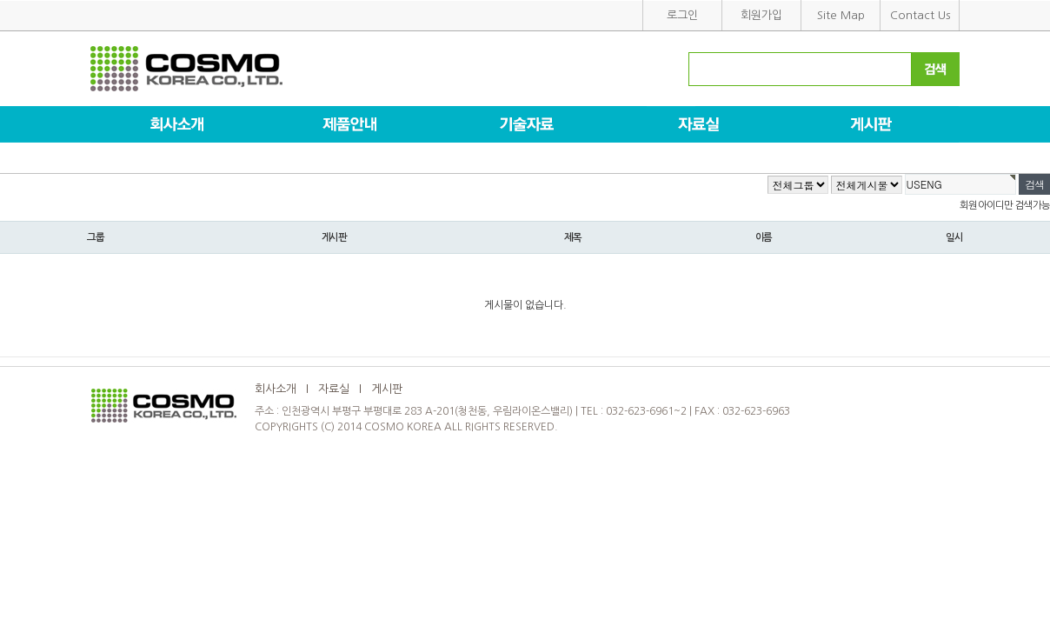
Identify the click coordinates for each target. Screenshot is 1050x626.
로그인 (682, 15)
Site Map (841, 15)
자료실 (333, 389)
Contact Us (920, 15)
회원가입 (761, 15)
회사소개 (275, 389)
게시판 (386, 389)
